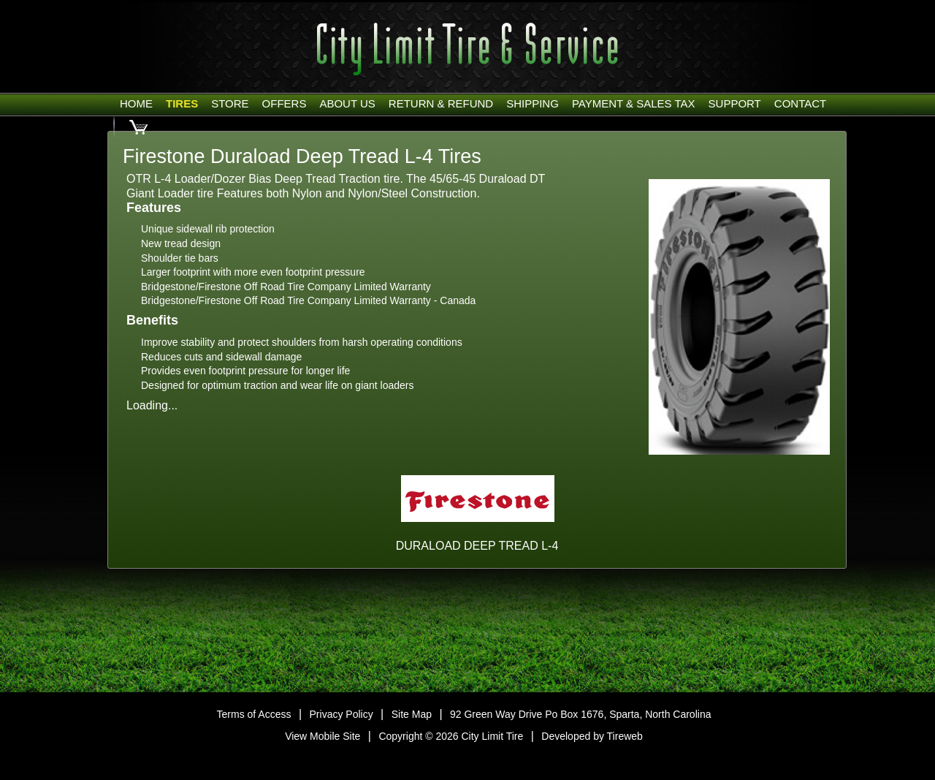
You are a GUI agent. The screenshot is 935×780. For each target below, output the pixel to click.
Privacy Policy (341, 714)
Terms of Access (254, 714)
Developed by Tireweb (592, 736)
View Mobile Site (322, 736)
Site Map (412, 714)
